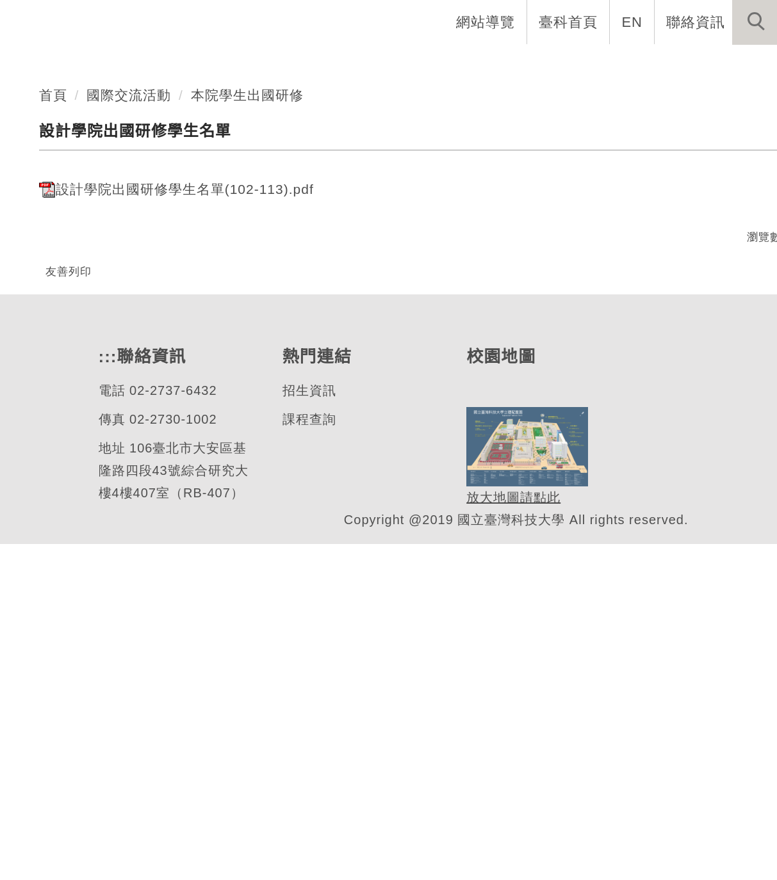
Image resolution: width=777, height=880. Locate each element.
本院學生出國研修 (248, 387)
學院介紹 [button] (248, 64)
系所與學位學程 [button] (353, 64)
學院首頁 (165, 64)
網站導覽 (486, 22)
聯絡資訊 (695, 22)
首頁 (53, 387)
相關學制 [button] (540, 64)
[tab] (394, 292)
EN (632, 22)
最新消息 (624, 64)
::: (106, 692)
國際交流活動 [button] (721, 64)
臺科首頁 (569, 22)
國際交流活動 (129, 387)
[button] (754, 22)
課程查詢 (308, 755)
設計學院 (84, 241)
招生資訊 (308, 726)
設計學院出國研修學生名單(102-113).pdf (179, 481)
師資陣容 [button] (457, 64)
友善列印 (68, 564)
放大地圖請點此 (511, 833)
